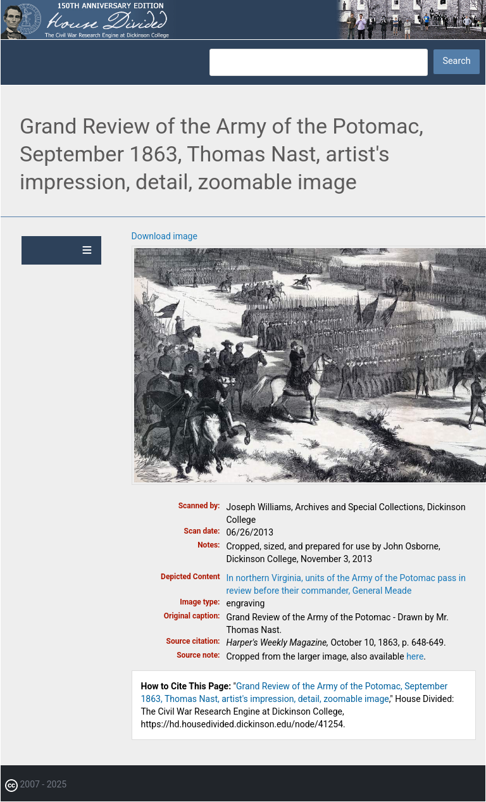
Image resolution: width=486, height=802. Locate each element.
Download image (164, 236)
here (414, 656)
